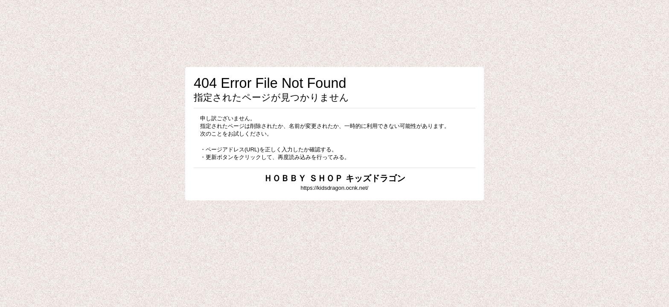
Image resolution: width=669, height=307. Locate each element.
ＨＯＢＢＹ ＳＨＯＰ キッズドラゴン (334, 178)
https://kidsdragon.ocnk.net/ (335, 188)
